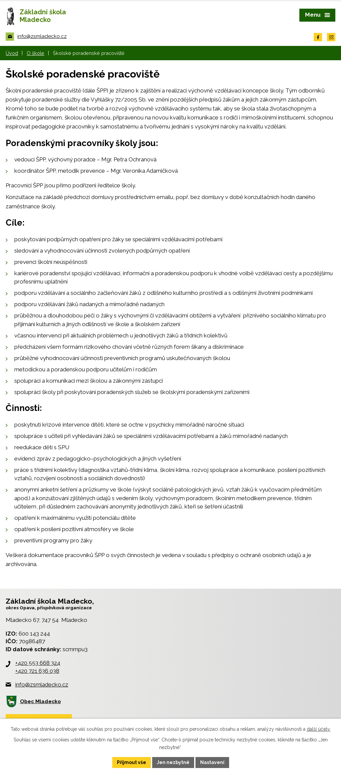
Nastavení (212, 762)
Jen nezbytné (173, 762)
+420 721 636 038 (37, 671)
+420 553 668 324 (37, 663)
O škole (35, 53)
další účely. (319, 729)
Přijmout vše (131, 762)
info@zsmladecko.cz (41, 684)
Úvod (12, 53)
